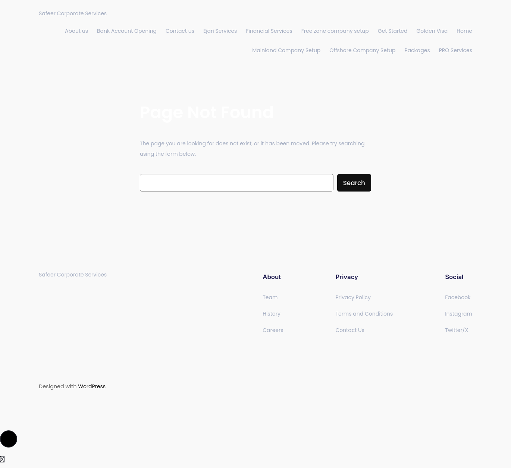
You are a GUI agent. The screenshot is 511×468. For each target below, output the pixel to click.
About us (76, 31)
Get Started (393, 31)
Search (354, 182)
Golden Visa (432, 31)
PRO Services (455, 50)
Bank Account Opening (127, 31)
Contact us (180, 31)
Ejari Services (220, 31)
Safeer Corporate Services (73, 13)
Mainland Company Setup (286, 50)
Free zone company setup (335, 31)
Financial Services (269, 31)
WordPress (92, 386)
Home (464, 31)
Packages (417, 50)
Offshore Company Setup (362, 50)
